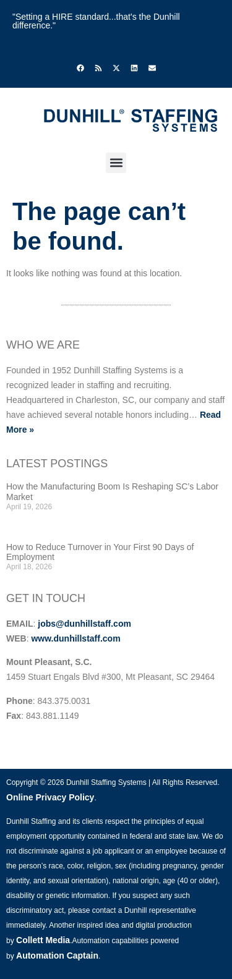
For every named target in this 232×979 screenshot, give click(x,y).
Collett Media (43, 940)
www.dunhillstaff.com (75, 638)
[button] (116, 163)
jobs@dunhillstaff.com (84, 624)
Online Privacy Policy (50, 797)
